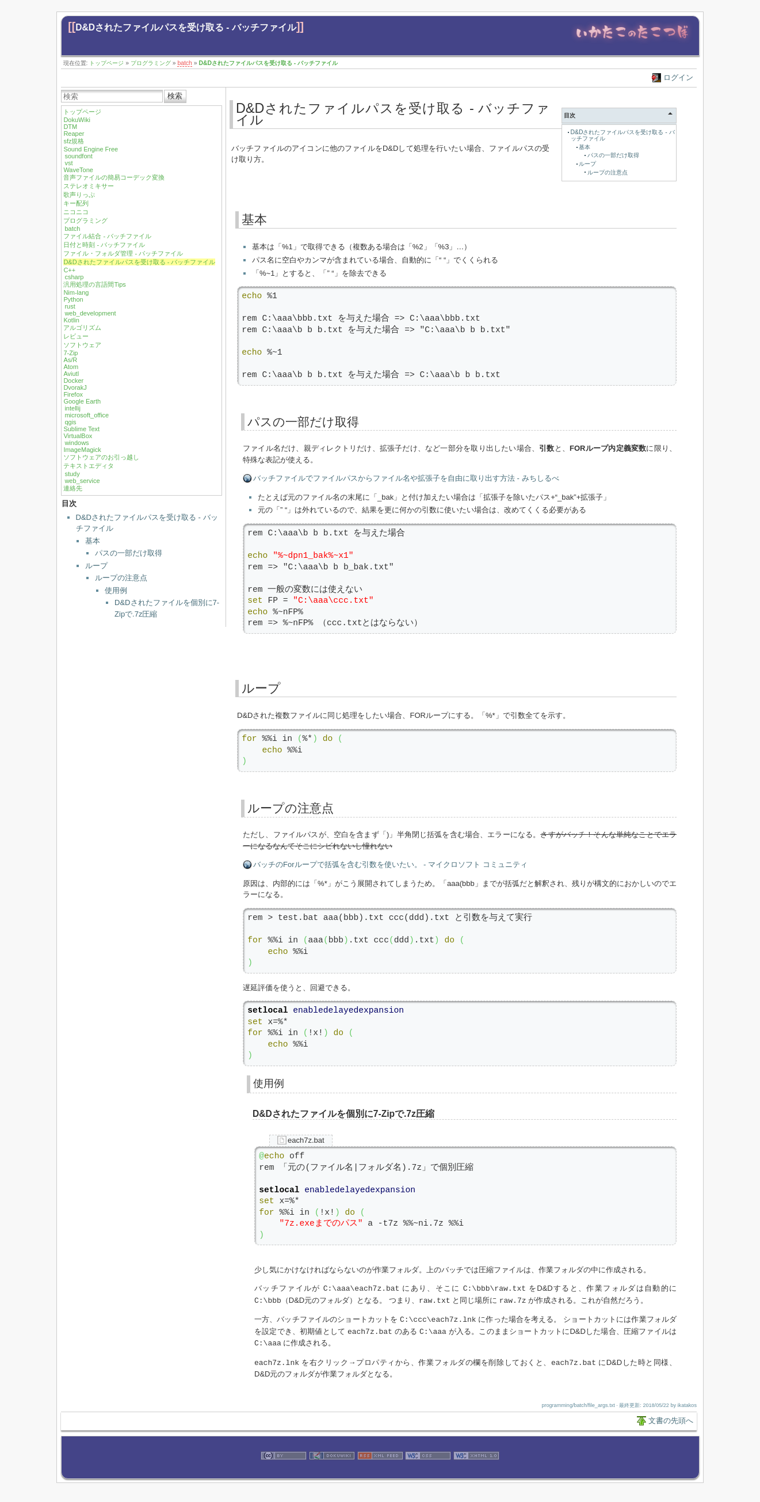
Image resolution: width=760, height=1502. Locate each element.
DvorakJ (74, 387)
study (71, 473)
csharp (73, 276)
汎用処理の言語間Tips (94, 284)
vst (68, 162)
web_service (82, 480)
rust (69, 306)
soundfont (78, 156)
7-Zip (70, 352)
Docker (73, 380)
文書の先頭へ (670, 1417)
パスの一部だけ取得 (128, 553)
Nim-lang (76, 292)
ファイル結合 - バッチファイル (107, 236)
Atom (70, 366)
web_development (90, 313)
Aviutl (71, 373)
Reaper (73, 133)
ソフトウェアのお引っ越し (101, 457)
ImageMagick (82, 449)
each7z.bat (306, 1140)
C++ (69, 270)
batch (184, 63)
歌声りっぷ (79, 194)
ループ (96, 565)
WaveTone (78, 169)
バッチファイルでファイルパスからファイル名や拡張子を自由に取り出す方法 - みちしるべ (406, 478)
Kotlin (71, 320)
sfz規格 (73, 141)
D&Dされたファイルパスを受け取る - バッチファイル (185, 27)
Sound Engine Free (90, 149)
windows (76, 442)
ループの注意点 (121, 577)
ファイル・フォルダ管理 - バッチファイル (123, 253)
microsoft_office (86, 415)
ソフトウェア (82, 344)
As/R (70, 359)
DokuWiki (76, 119)
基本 (92, 541)
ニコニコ (76, 211)
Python (73, 299)
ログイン (678, 77)
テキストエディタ (88, 465)
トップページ (106, 63)
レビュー (76, 336)
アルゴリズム (82, 327)
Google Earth (82, 401)
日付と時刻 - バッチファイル (104, 244)
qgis (70, 422)
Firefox (73, 394)
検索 (174, 96)
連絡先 (72, 488)
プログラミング (151, 63)
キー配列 (76, 203)
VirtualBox (77, 435)
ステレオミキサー (88, 185)
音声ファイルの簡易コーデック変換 (114, 177)
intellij (72, 408)
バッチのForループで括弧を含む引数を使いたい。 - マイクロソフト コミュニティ (390, 864)
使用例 (116, 590)
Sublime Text (81, 428)
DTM (70, 126)
